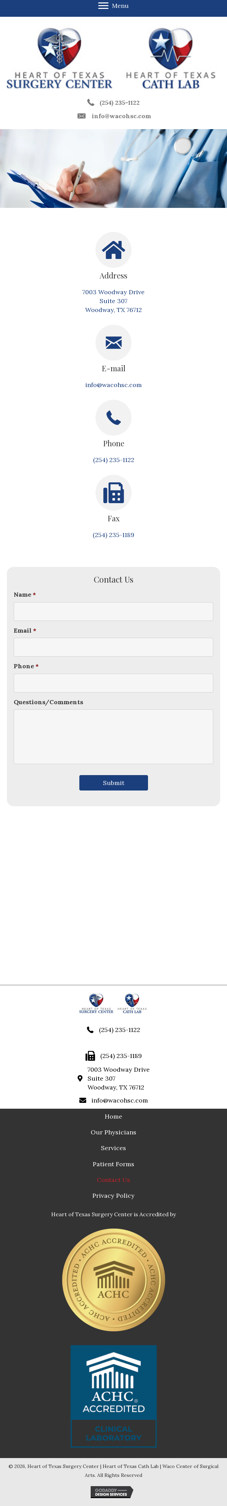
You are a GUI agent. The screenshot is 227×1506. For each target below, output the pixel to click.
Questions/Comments (48, 702)
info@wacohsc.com (121, 116)
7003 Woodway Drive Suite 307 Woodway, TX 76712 (113, 301)
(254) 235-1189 (113, 535)
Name (25, 594)
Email (25, 630)
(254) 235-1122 (120, 103)
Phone (26, 666)
